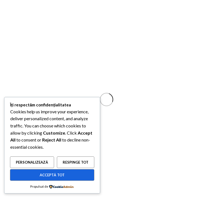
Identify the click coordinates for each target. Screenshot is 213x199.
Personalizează (32, 162)
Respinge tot (75, 162)
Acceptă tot (52, 175)
